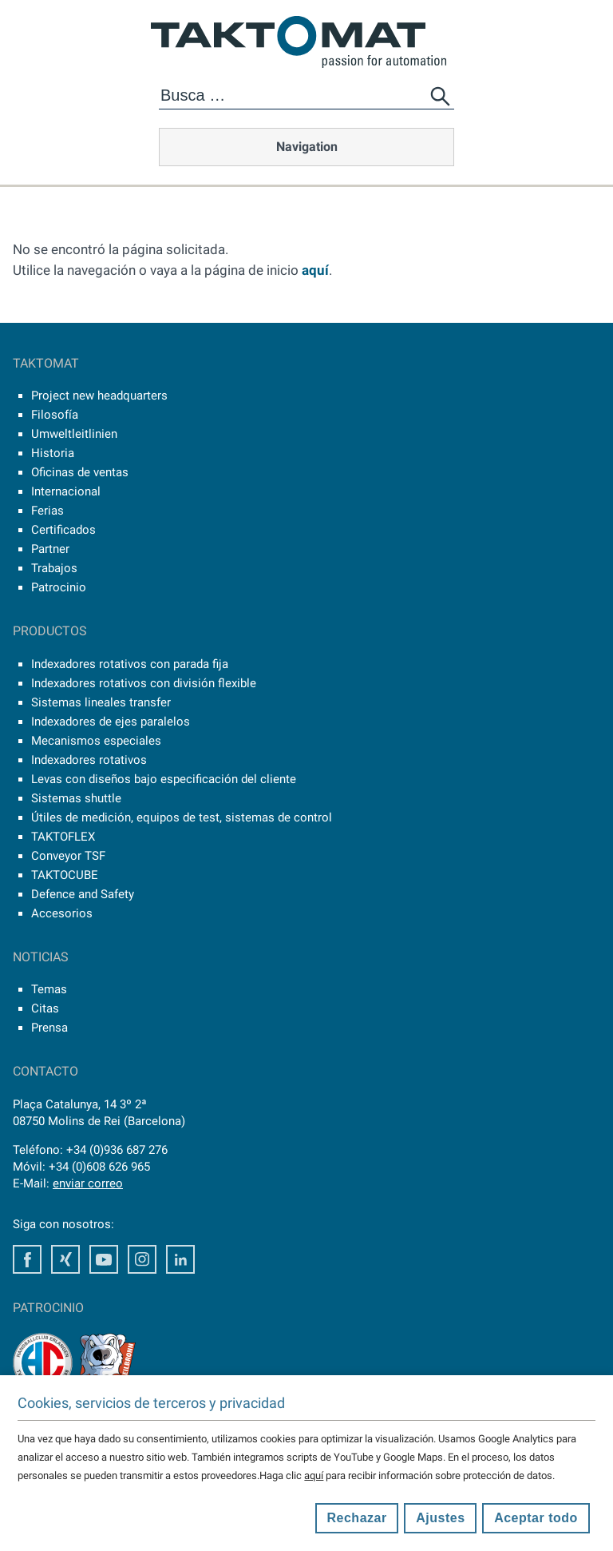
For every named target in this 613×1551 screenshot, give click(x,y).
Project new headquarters (99, 395)
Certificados (63, 530)
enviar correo (88, 1183)
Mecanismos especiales (96, 741)
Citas (45, 1008)
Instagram (142, 1259)
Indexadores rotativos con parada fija (129, 664)
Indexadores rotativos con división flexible (143, 683)
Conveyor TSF (68, 856)
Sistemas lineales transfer (101, 702)
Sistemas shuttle (76, 798)
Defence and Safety (82, 894)
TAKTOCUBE (64, 875)
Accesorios (62, 913)
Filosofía (54, 415)
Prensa (49, 1027)
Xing (65, 1259)
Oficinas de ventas (80, 472)
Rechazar (357, 1518)
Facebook (27, 1259)
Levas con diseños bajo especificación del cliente (163, 779)
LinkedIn (180, 1259)
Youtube (103, 1259)
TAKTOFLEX (63, 836)
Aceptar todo (536, 1518)
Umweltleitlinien (74, 434)
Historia (52, 453)
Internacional (66, 491)
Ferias (47, 510)
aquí (315, 270)
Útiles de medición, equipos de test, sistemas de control (181, 817)
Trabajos (54, 568)
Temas (49, 989)
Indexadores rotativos (89, 760)
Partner (50, 549)
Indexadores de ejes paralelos (110, 721)
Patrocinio (58, 587)
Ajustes (440, 1518)
